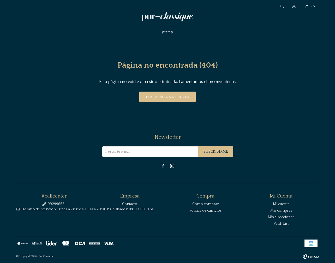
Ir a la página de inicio (167, 97)
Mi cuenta (281, 204)
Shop (167, 33)
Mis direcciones (281, 217)
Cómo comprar (205, 204)
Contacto (129, 204)
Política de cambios (205, 210)
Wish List (281, 224)
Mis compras (281, 210)
